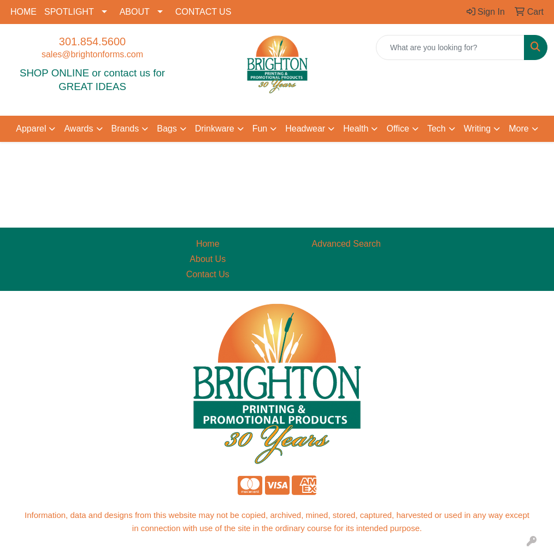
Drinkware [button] (214, 128)
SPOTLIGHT (69, 11)
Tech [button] (436, 128)
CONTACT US (203, 11)
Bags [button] (166, 128)
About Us (208, 259)
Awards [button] (78, 128)
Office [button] (397, 128)
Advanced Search (346, 243)
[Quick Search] (450, 47)
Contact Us (207, 274)
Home (208, 243)
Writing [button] (477, 128)
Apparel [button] (31, 128)
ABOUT (135, 11)
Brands (125, 128)
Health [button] (355, 128)
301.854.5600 (92, 41)
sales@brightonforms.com (92, 54)
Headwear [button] (305, 128)
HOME (23, 11)
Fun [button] (260, 128)
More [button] (518, 128)
